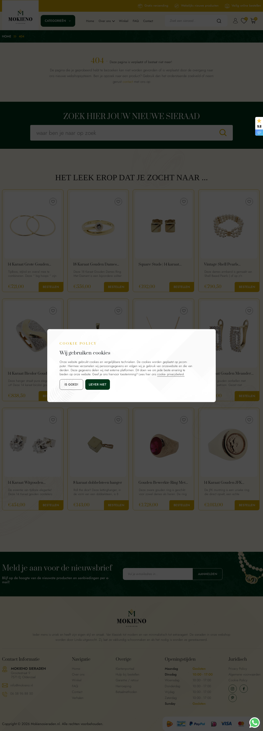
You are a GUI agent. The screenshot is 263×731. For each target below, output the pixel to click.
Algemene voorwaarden (244, 674)
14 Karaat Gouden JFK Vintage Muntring (223, 483)
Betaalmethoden (126, 691)
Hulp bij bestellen (127, 674)
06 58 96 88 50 (21, 693)
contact (128, 81)
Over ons (105, 21)
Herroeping (123, 686)
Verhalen (77, 697)
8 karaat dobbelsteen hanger (97, 483)
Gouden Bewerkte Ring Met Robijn (162, 483)
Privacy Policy (237, 668)
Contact (148, 21)
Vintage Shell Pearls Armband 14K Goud (221, 264)
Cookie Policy (237, 680)
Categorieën (55, 20)
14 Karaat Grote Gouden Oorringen (28, 264)
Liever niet (97, 384)
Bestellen (51, 287)
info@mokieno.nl (21, 685)
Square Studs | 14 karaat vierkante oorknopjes (158, 264)
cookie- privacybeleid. (171, 374)
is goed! (71, 384)
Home (90, 21)
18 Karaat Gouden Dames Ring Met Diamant (95, 264)
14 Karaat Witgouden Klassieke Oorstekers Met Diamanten (29, 483)
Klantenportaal (125, 668)
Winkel (123, 21)
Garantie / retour (127, 680)
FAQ (136, 21)
